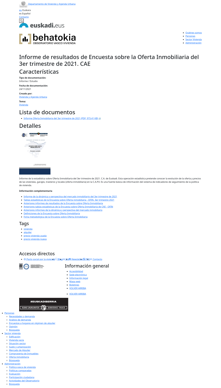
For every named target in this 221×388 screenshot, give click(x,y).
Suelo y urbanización (20, 346)
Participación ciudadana (21, 377)
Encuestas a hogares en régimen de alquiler (32, 323)
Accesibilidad (76, 271)
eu (20, 10)
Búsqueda (14, 330)
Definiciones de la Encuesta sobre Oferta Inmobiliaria (52, 213)
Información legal (78, 278)
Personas (9, 313)
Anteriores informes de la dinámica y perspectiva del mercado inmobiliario (63, 210)
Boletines (74, 284)
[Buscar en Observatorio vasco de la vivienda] (21, 21)
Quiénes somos (193, 32)
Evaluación (14, 373)
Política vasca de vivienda (22, 367)
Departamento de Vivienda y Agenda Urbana (47, 3)
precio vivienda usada (35, 235)
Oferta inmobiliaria (19, 357)
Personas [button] (190, 36)
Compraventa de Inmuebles (23, 353)
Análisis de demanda (20, 319)
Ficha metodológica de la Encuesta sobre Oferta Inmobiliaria (56, 216)
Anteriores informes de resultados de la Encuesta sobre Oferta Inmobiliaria (63, 203)
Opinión (13, 326)
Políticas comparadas (20, 370)
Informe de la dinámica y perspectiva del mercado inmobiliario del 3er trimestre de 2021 (70, 196)
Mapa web (74, 281)
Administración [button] (193, 42)
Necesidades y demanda (22, 316)
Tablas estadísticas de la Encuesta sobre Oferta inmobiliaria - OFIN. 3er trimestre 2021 (69, 199)
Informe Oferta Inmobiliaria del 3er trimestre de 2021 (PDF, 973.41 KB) (62, 118)
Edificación (14, 336)
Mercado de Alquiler (19, 350)
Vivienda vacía (16, 340)
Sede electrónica (78, 274)
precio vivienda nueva (35, 239)
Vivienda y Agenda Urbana (33, 96)
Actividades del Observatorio (24, 380)
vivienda (28, 228)
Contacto (24, 16)
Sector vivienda (13, 333)
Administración (12, 363)
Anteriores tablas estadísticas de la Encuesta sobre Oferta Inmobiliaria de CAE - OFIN (68, 206)
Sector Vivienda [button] (193, 39)
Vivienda (23, 104)
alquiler (28, 232)
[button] (25, 259)
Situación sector (17, 343)
